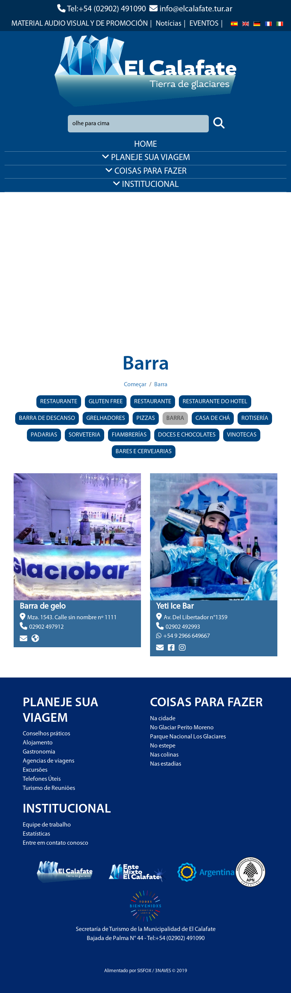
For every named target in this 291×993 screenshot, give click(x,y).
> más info (27, 652)
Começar (135, 385)
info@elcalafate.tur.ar (196, 9)
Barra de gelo (43, 606)
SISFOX (144, 970)
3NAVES (163, 970)
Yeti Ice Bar (175, 606)
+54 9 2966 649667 (186, 636)
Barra (160, 385)
